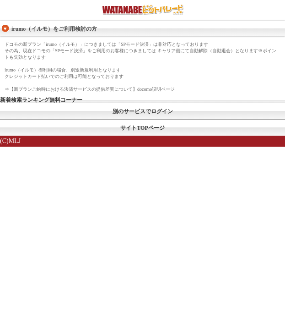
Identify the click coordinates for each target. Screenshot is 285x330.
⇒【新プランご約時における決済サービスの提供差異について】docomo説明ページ (90, 89)
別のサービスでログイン (143, 111)
